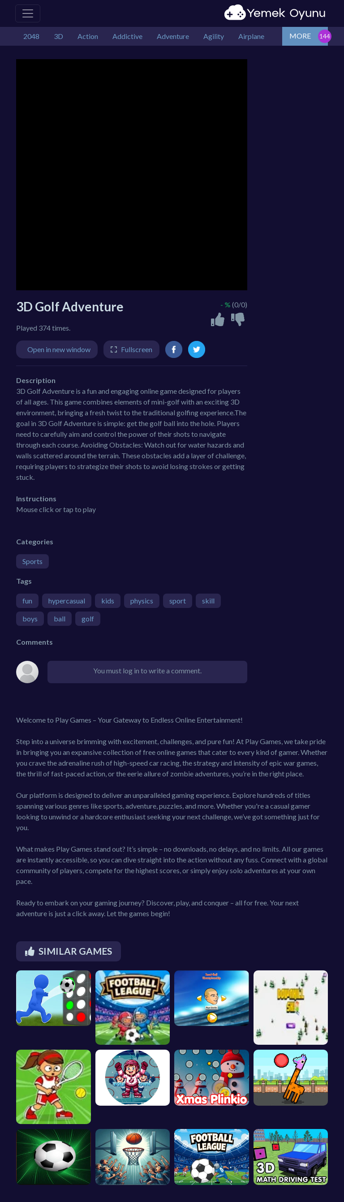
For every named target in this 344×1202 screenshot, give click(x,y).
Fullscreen (136, 349)
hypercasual (66, 600)
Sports (32, 561)
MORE (300, 35)
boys (30, 618)
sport (177, 600)
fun (27, 600)
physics (141, 600)
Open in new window (58, 349)
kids (107, 600)
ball (59, 618)
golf (88, 618)
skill (208, 600)
